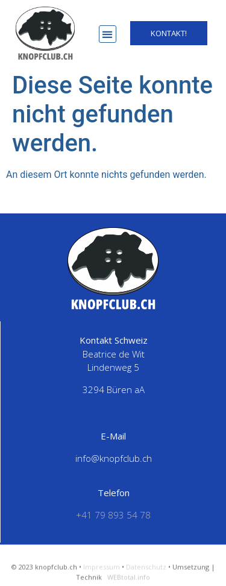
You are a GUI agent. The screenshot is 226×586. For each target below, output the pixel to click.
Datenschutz (146, 571)
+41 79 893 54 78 (113, 515)
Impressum (101, 571)
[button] (107, 34)
